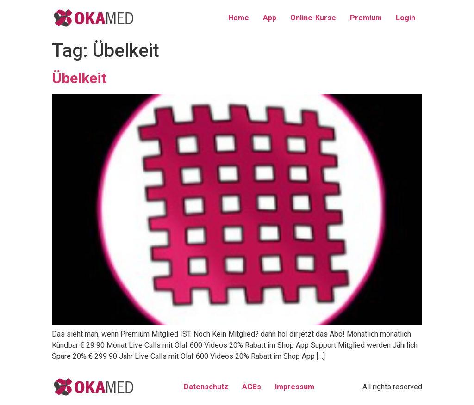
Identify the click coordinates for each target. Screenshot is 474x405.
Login (405, 17)
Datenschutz (206, 386)
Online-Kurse (313, 17)
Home (238, 17)
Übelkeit (79, 78)
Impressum (294, 386)
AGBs (251, 386)
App (269, 17)
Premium (366, 17)
